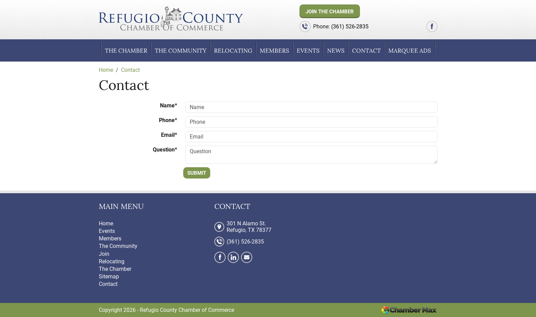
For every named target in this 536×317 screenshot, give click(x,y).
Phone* (168, 120)
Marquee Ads (409, 50)
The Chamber (126, 50)
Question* (165, 149)
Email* (169, 135)
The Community (180, 50)
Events (308, 50)
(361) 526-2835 (349, 26)
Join (104, 254)
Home (106, 223)
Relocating (233, 50)
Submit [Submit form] (196, 173)
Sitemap (109, 276)
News (336, 50)
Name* (168, 105)
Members (274, 50)
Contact (366, 50)
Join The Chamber (330, 12)
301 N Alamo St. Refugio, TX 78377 (249, 226)
